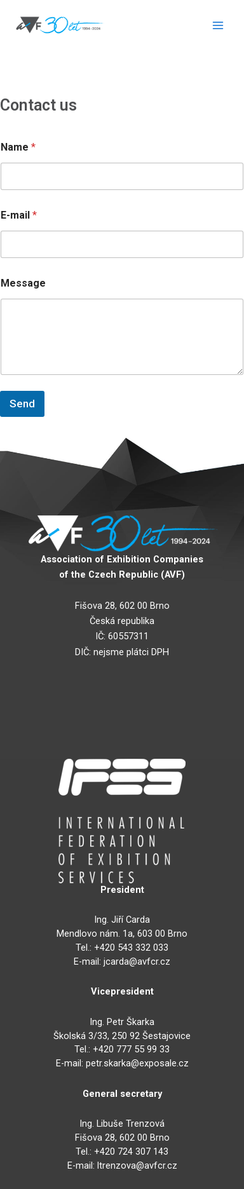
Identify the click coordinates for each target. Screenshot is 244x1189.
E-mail (19, 215)
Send (22, 403)
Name (18, 147)
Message (23, 283)
